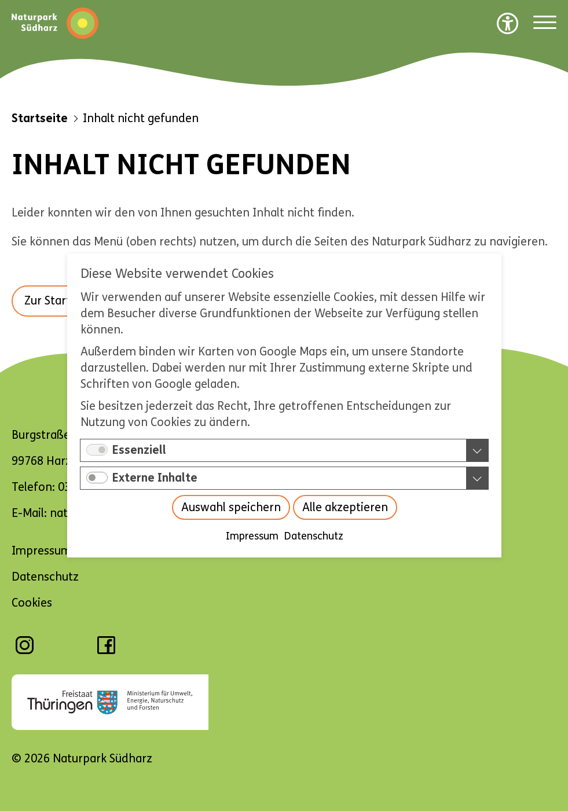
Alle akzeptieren (344, 507)
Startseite (40, 118)
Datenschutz (313, 536)
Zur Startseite (60, 300)
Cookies (32, 603)
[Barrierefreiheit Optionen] (507, 23)
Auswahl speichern (230, 507)
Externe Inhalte (154, 478)
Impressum (251, 536)
